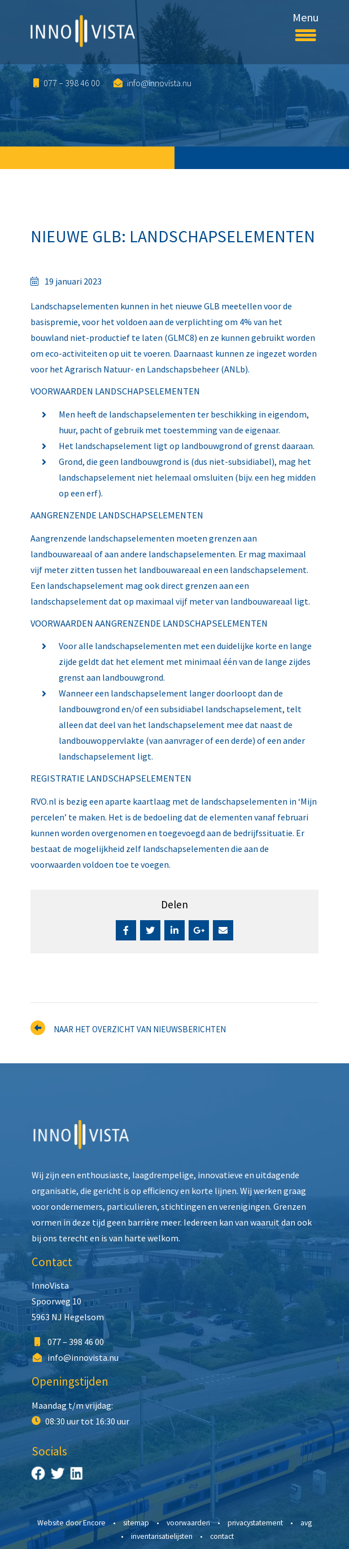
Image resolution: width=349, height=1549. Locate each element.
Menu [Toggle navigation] (306, 24)
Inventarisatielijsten (162, 1536)
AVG (306, 1523)
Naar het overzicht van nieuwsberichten (140, 1029)
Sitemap (136, 1523)
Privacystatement (255, 1523)
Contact (52, 1262)
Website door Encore (71, 1523)
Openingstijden (70, 1381)
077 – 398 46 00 (66, 82)
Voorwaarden (188, 1523)
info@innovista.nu (152, 82)
